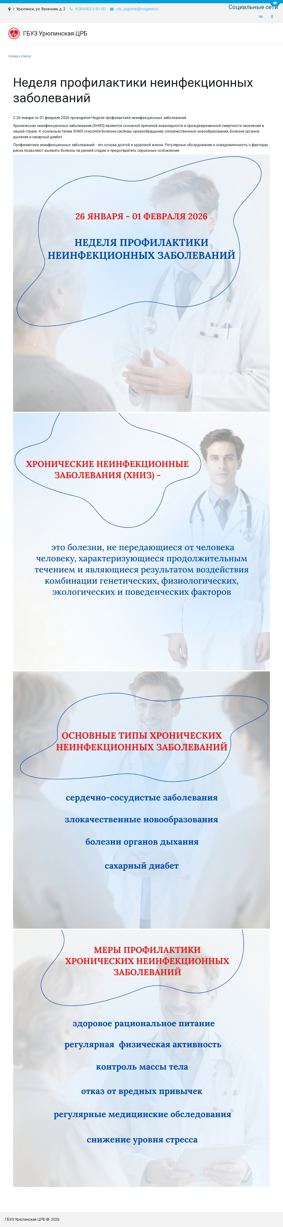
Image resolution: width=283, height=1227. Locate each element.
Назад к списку (19, 56)
